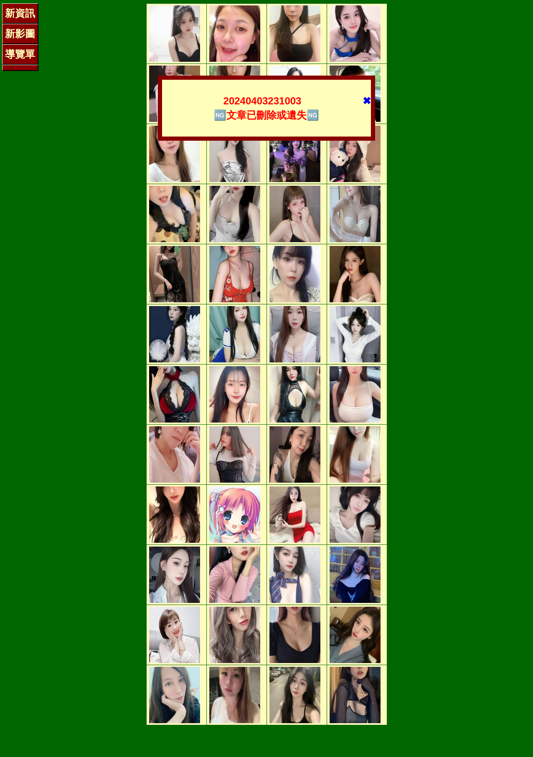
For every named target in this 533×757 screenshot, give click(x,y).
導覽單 (20, 54)
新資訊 (20, 13)
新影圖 (20, 33)
